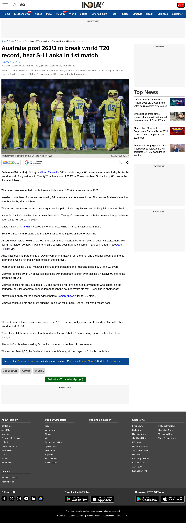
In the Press (6, 442)
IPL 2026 (60, 14)
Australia (26, 371)
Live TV (4, 454)
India (49, 14)
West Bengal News (167, 438)
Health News (51, 463)
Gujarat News (138, 463)
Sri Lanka (39, 371)
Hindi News (6, 450)
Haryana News (139, 434)
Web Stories (6, 463)
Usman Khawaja (66, 296)
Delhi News (137, 430)
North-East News (140, 446)
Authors (4, 458)
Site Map (61, 516)
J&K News (137, 467)
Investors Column (9, 446)
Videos (38, 14)
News (3, 41)
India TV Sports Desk (11, 62)
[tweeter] (12, 498)
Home (6, 14)
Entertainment (99, 14)
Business (163, 14)
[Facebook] (4, 498)
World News (50, 430)
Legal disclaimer (76, 516)
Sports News (51, 446)
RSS (127, 516)
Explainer (177, 14)
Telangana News (166, 434)
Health (149, 14)
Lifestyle (137, 14)
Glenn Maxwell (48, 172)
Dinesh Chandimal (22, 226)
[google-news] (41, 498)
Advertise (5, 434)
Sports (83, 14)
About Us (5, 430)
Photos (124, 14)
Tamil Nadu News (140, 450)
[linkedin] (33, 498)
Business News (52, 458)
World (72, 14)
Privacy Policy (93, 516)
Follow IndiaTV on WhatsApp (65, 379)
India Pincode (7, 482)
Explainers (49, 454)
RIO (119, 516)
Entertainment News (54, 442)
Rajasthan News (165, 430)
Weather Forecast (9, 478)
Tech (114, 14)
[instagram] (19, 498)
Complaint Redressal (10, 438)
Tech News (50, 450)
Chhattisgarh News (140, 458)
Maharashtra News (167, 426)
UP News (136, 454)
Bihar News (137, 426)
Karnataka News (139, 471)
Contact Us (6, 426)
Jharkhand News (139, 438)
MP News (136, 442)
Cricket (19, 41)
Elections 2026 (22, 14)
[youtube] (26, 498)
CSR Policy (108, 516)
